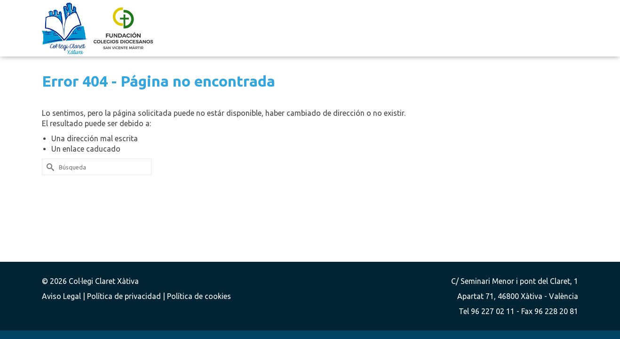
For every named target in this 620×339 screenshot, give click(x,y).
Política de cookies (199, 296)
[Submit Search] (49, 167)
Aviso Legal (62, 296)
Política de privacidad (125, 296)
